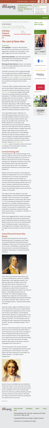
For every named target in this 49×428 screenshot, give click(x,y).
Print (24, 33)
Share (22, 31)
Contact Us (33, 1)
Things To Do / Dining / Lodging (18, 27)
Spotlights (29, 408)
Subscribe (37, 31)
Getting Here (10, 26)
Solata (22, 421)
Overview (4, 26)
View (36, 48)
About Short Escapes (22, 1)
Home (3, 21)
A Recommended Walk (24, 77)
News (37, 408)
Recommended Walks (19, 26)
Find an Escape (9, 21)
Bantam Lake (5, 92)
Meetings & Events (6, 27)
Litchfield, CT (20, 21)
